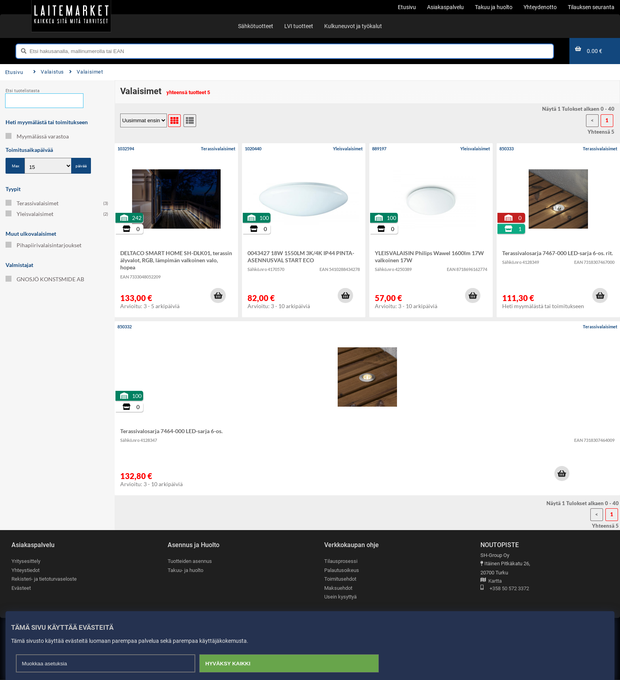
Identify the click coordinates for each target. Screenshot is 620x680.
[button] (217, 295)
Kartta (491, 581)
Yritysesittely (25, 561)
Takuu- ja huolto (185, 570)
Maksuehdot (338, 588)
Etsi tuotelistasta (23, 90)
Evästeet (21, 588)
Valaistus (48, 72)
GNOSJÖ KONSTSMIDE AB (45, 279)
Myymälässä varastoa (37, 136)
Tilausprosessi (340, 561)
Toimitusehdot (340, 579)
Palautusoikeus (341, 570)
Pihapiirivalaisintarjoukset (43, 245)
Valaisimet (86, 72)
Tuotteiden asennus (190, 561)
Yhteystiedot (25, 570)
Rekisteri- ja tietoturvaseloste (44, 579)
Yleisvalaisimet (57, 213)
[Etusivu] (71, 16)
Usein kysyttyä (340, 597)
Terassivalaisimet (57, 203)
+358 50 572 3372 (504, 589)
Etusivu (14, 72)
